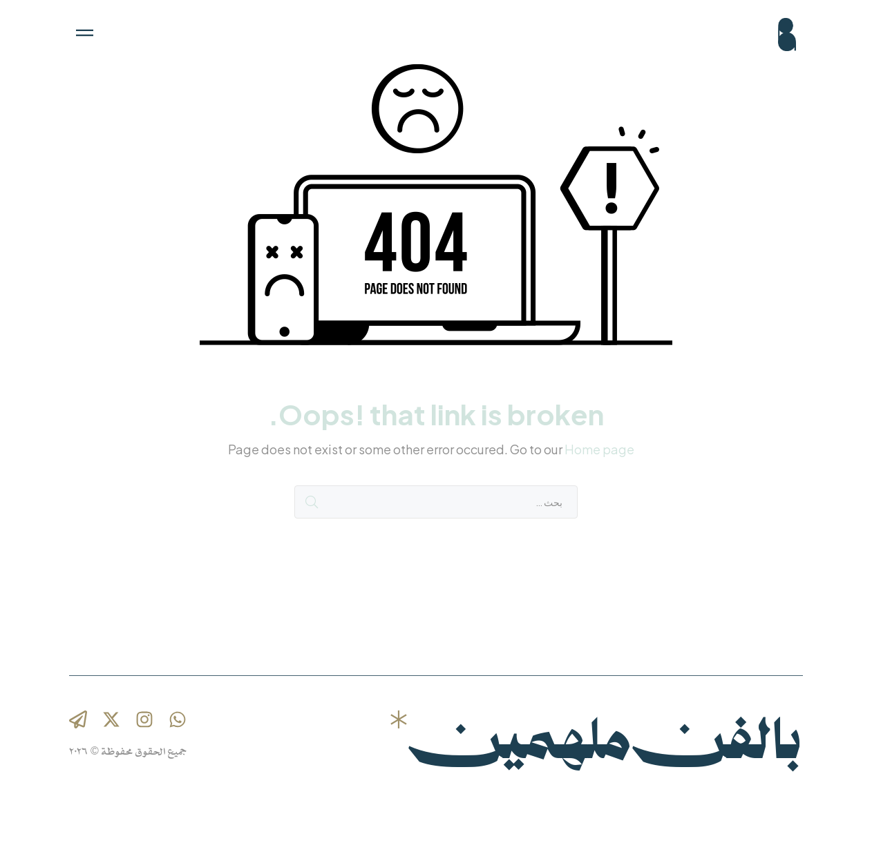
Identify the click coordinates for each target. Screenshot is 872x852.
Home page (599, 449)
